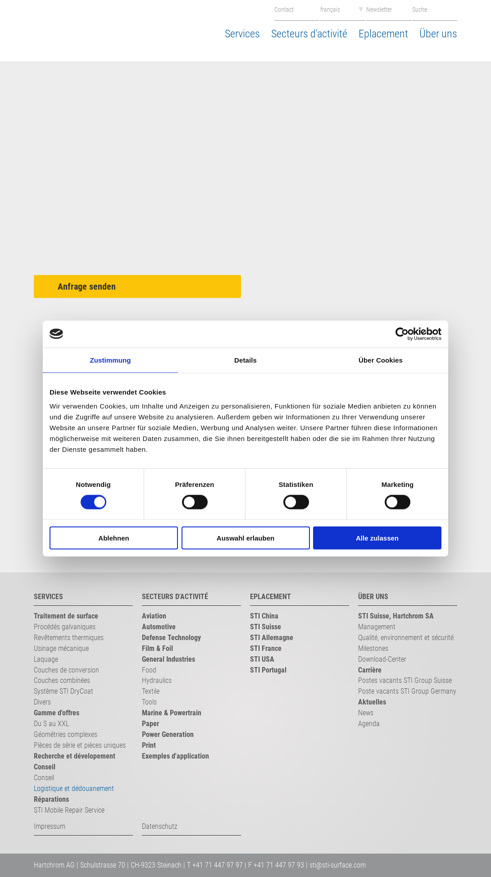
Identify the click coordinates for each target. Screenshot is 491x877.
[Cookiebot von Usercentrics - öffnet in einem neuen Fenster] (402, 334)
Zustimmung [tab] (110, 360)
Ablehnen (113, 538)
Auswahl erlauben (245, 538)
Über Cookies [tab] (381, 360)
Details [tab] (245, 360)
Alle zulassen (377, 538)
